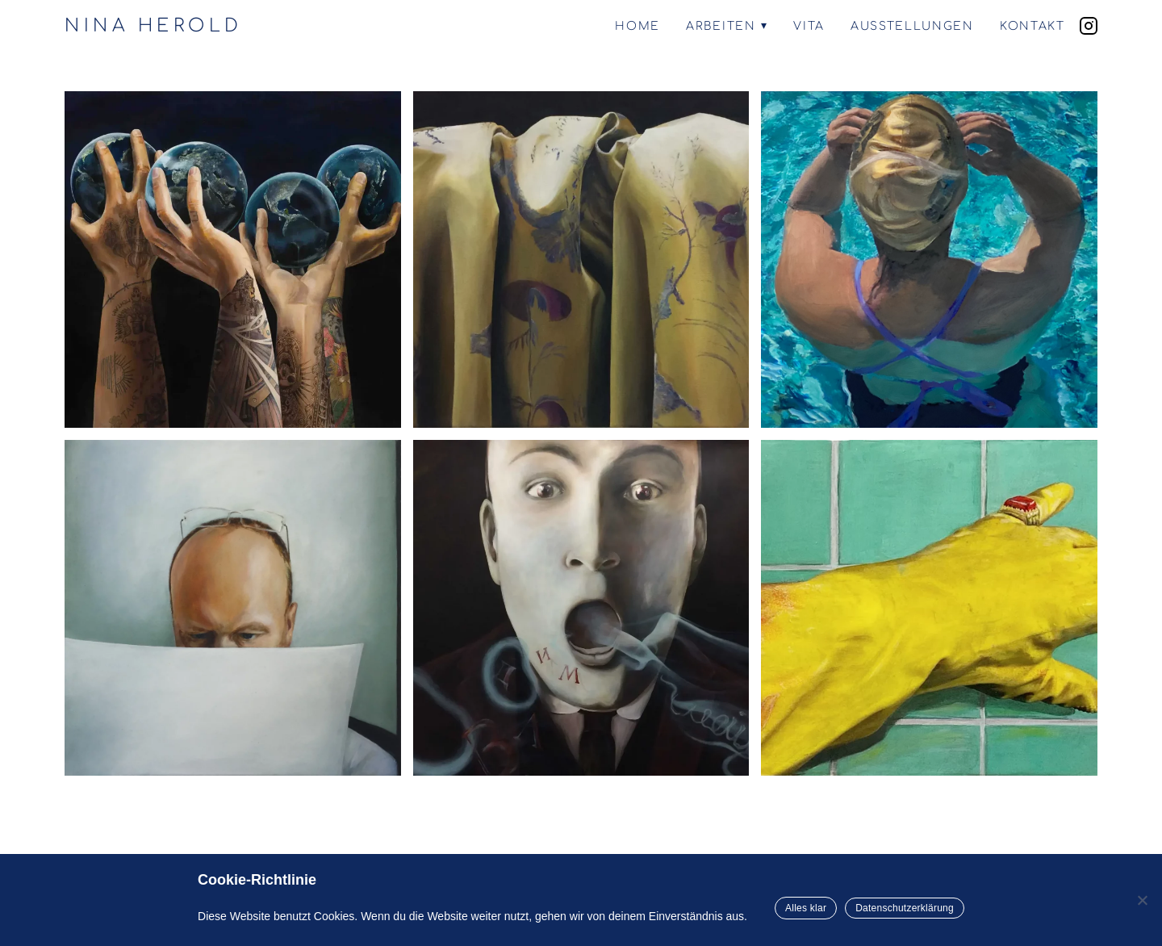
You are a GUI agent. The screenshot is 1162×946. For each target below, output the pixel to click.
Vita (809, 26)
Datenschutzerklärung (904, 908)
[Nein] (1142, 900)
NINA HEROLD (154, 26)
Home (637, 26)
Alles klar (805, 908)
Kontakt (1032, 26)
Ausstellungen (912, 26)
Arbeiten (720, 26)
